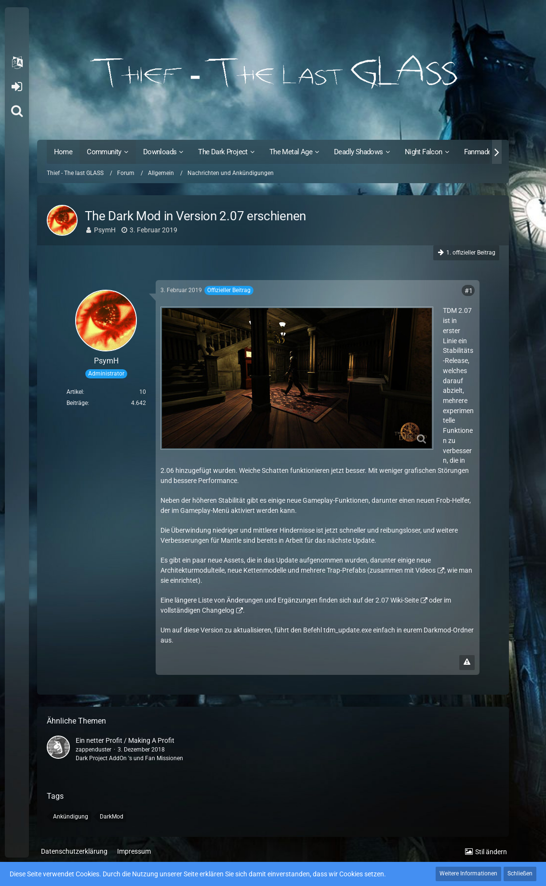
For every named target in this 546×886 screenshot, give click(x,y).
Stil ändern (491, 852)
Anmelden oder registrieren (16, 87)
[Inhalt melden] (467, 662)
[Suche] (17, 111)
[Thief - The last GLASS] (273, 72)
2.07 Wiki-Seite (397, 600)
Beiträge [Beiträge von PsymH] (77, 403)
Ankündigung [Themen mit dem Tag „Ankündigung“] (70, 816)
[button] (17, 63)
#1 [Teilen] (469, 291)
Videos (425, 570)
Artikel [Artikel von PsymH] (75, 392)
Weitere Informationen (468, 873)
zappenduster (93, 749)
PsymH (105, 230)
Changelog (218, 610)
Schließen (520, 873)
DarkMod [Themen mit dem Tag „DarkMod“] (111, 816)
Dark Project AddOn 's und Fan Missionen (129, 758)
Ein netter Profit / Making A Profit (125, 740)
